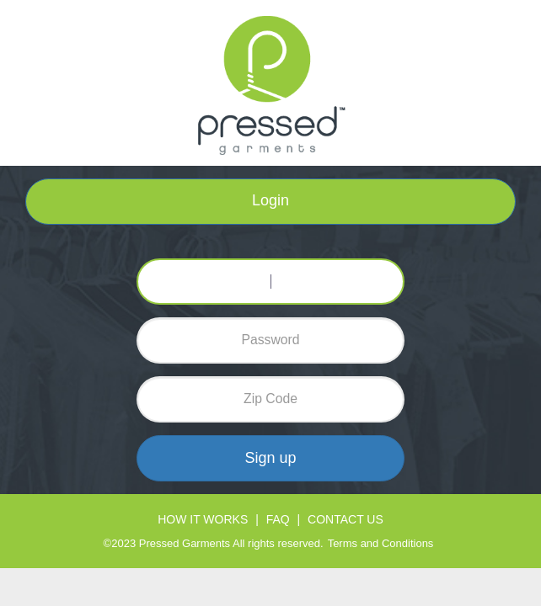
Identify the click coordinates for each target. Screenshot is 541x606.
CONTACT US (345, 519)
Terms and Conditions (381, 543)
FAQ (278, 519)
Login (270, 200)
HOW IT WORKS (203, 519)
